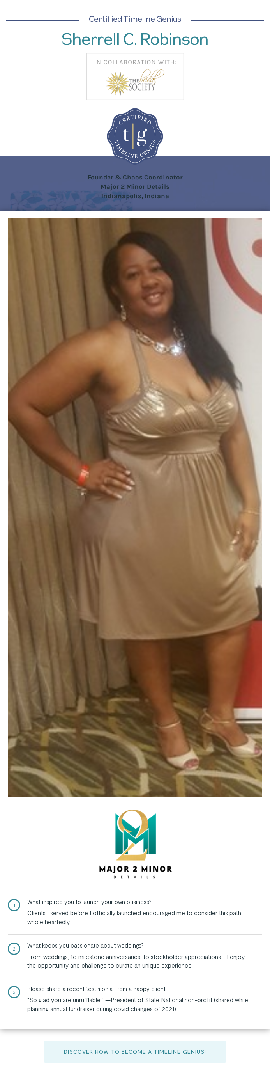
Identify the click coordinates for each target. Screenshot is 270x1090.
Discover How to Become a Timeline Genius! (135, 1051)
